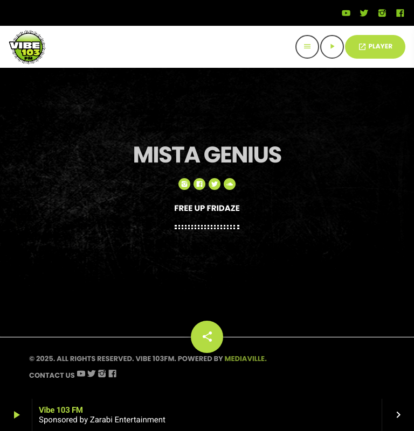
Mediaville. (246, 359)
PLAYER (375, 46)
